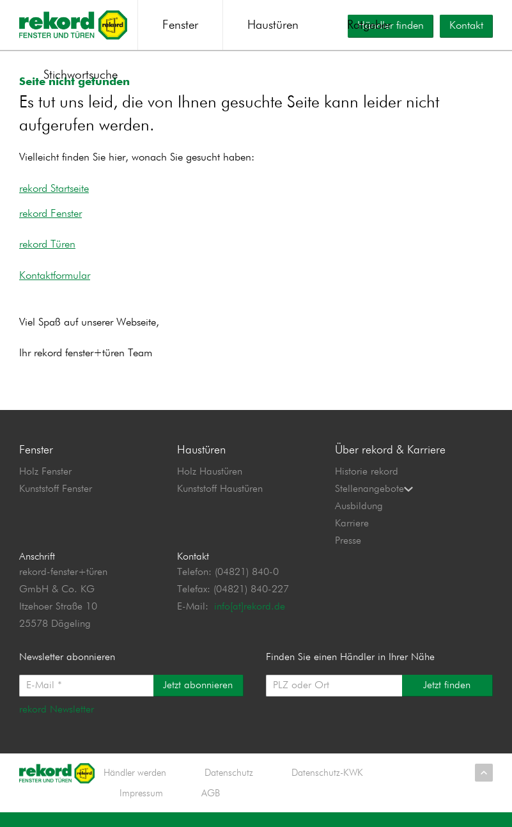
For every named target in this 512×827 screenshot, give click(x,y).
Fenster (180, 25)
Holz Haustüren (209, 484)
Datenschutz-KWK (327, 786)
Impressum (141, 806)
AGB (210, 806)
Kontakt (466, 25)
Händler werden (135, 786)
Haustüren (273, 25)
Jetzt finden (446, 698)
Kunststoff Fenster (55, 501)
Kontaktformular (54, 288)
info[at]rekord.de (249, 620)
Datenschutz (229, 786)
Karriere (352, 536)
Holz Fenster (45, 484)
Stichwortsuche (80, 75)
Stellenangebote (374, 501)
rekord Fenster (50, 226)
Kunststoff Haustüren (220, 501)
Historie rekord (366, 484)
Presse (348, 553)
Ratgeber (369, 25)
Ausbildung (359, 519)
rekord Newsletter (56, 723)
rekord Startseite (54, 201)
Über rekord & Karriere (390, 462)
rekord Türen (47, 257)
